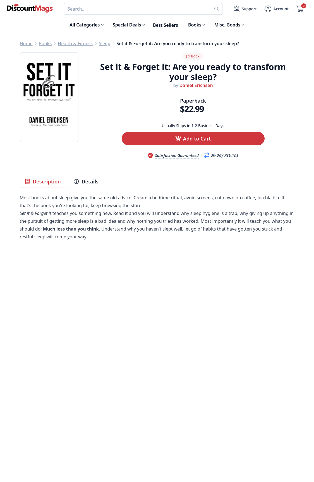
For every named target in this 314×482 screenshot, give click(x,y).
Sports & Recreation (41, 423)
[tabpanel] (157, 225)
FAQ (161, 390)
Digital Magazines (39, 383)
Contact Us (168, 383)
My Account (169, 377)
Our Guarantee (104, 383)
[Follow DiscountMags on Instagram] (115, 452)
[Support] (245, 9)
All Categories (34, 430)
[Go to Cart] (300, 9)
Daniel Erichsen (196, 85)
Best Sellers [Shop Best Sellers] (165, 25)
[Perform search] (216, 9)
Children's (30, 417)
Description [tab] (42, 181)
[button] (193, 138)
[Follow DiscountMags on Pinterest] (103, 452)
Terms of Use (102, 423)
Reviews (97, 397)
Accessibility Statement (113, 430)
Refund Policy (103, 390)
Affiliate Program (106, 410)
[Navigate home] (30, 8)
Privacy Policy (102, 417)
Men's (26, 403)
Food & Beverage (38, 390)
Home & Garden (37, 397)
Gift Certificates (173, 397)
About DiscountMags (110, 377)
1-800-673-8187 (173, 425)
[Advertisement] (157, 302)
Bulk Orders (170, 403)
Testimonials (101, 403)
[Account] (276, 9)
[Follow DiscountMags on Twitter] (92, 452)
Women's (29, 410)
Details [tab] (86, 181)
